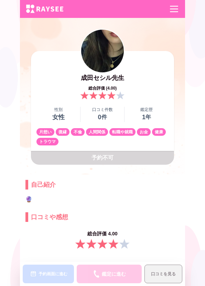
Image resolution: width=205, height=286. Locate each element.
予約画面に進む (48, 274)
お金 (144, 132)
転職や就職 (122, 132)
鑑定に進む (109, 274)
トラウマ (47, 141)
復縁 (62, 132)
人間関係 (97, 132)
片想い (45, 132)
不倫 (78, 132)
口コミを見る (163, 274)
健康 (159, 132)
